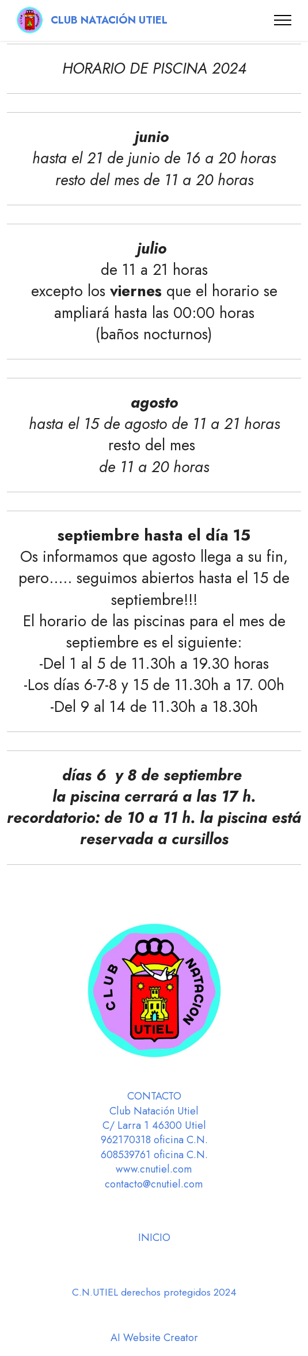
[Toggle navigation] (283, 20)
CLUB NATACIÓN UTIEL (110, 20)
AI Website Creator (154, 1337)
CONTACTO (154, 1096)
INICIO (154, 1237)
